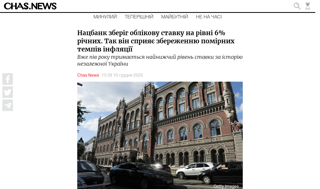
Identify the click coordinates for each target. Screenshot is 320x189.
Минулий (105, 17)
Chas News (88, 75)
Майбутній (174, 17)
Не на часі (209, 17)
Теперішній (139, 17)
